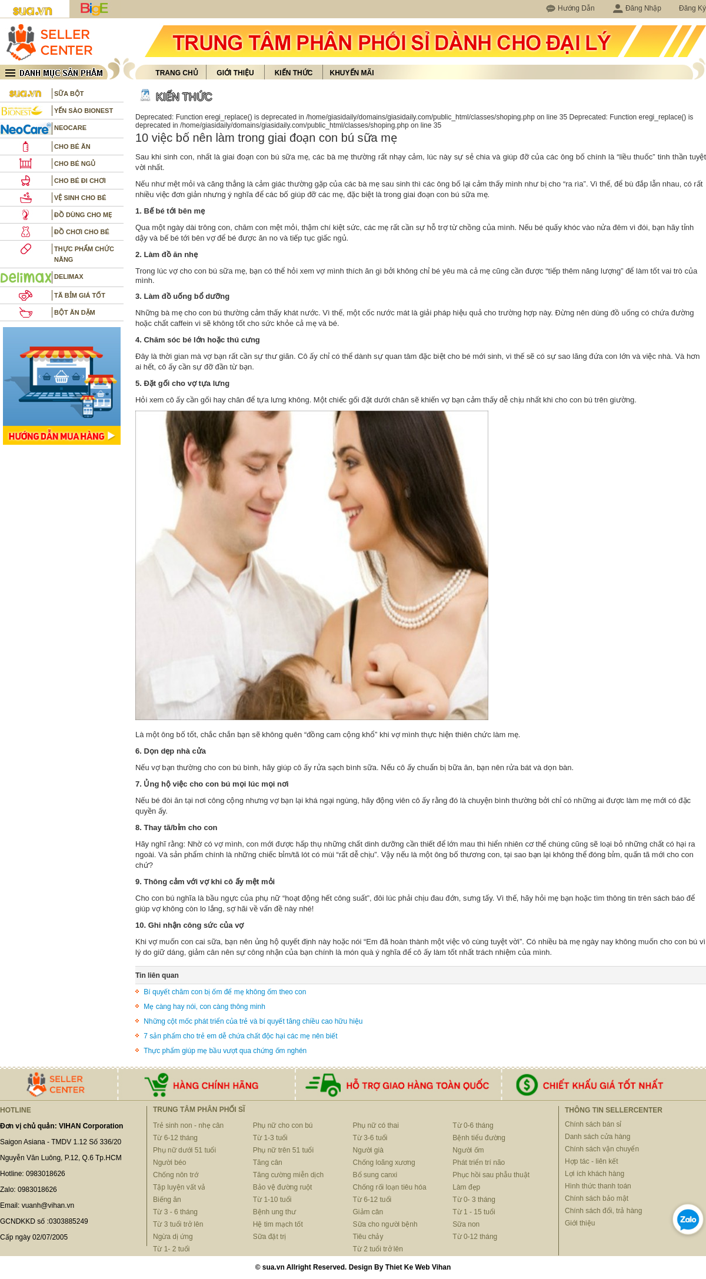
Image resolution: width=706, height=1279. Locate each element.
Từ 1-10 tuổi (272, 1199)
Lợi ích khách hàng (594, 1174)
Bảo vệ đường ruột (282, 1187)
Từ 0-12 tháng (474, 1237)
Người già (368, 1150)
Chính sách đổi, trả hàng (603, 1211)
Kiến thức (294, 73)
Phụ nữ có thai (376, 1125)
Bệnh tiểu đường (478, 1138)
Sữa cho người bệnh (385, 1224)
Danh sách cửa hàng (597, 1137)
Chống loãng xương (384, 1162)
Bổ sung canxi (375, 1175)
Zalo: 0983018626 (28, 1189)
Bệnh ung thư (274, 1212)
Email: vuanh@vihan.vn (37, 1205)
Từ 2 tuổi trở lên (378, 1249)
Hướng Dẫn (576, 8)
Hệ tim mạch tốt (278, 1224)
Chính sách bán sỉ (593, 1124)
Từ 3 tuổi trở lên (178, 1224)
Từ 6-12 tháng (175, 1138)
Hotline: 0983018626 (32, 1174)
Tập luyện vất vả (179, 1187)
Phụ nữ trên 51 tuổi (283, 1150)
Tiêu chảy (368, 1237)
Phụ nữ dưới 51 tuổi (184, 1150)
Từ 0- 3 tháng (473, 1199)
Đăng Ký (692, 8)
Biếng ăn (167, 1199)
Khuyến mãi (352, 73)
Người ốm (468, 1150)
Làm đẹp (466, 1187)
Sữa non (465, 1224)
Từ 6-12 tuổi (372, 1199)
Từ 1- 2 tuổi (171, 1249)
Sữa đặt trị (270, 1237)
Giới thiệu (235, 73)
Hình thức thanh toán (598, 1186)
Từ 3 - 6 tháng (175, 1212)
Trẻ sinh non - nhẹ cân (188, 1125)
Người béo (169, 1162)
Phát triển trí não (478, 1162)
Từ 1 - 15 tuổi (473, 1212)
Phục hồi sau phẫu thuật (491, 1175)
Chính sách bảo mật (596, 1198)
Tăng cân (267, 1162)
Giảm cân (368, 1212)
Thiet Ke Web (407, 1267)
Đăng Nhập (636, 8)
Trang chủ (176, 73)
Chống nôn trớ (175, 1175)
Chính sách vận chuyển (602, 1149)
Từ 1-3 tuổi (270, 1138)
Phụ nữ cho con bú (283, 1125)
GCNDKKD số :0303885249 (44, 1221)
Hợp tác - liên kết (591, 1161)
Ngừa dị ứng (173, 1237)
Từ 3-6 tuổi (370, 1138)
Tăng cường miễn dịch (288, 1175)
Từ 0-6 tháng (472, 1125)
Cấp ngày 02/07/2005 (34, 1237)
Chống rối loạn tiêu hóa (390, 1187)
